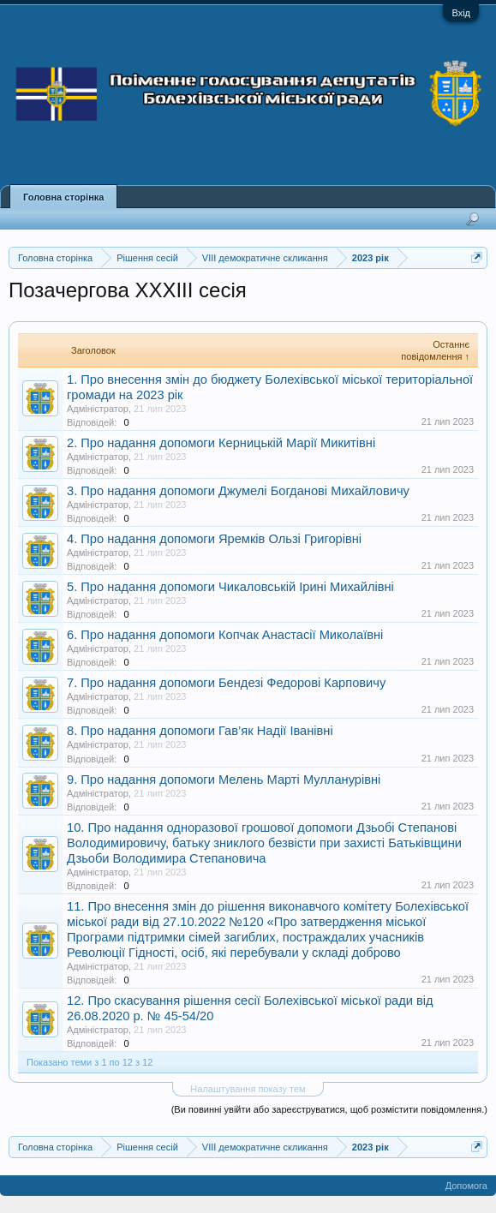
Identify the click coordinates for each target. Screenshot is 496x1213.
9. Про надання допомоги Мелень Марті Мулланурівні (223, 779)
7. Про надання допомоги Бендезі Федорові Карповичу (226, 683)
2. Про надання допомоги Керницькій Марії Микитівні (221, 443)
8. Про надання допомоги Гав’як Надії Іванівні (200, 731)
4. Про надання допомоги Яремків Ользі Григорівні (214, 539)
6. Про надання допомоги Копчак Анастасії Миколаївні (225, 635)
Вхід (460, 13)
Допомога (466, 1185)
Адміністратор (97, 408)
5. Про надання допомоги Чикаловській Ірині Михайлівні (230, 587)
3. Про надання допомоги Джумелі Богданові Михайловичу (238, 491)
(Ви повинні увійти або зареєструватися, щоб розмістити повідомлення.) (329, 1109)
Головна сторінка (63, 197)
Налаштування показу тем (247, 1089)
